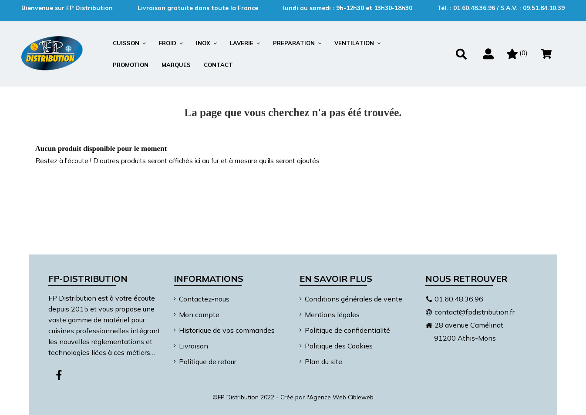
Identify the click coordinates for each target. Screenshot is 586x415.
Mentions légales (332, 314)
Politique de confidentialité (347, 330)
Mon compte (199, 314)
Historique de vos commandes (227, 330)
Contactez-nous (204, 299)
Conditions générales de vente (353, 299)
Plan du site (323, 361)
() (517, 53)
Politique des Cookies (339, 345)
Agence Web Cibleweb (341, 397)
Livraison (193, 345)
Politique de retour (207, 361)
